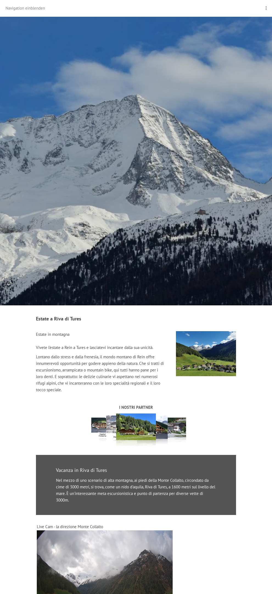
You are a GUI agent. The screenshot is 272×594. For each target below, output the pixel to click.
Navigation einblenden (25, 8)
